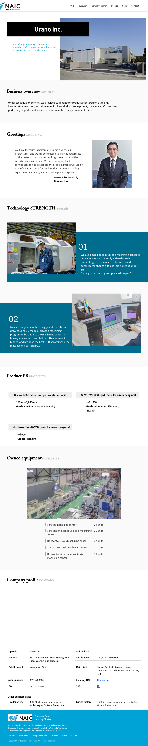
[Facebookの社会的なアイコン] (98, 686)
